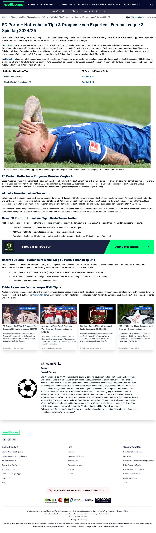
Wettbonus (6, 17)
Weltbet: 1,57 (88, 76)
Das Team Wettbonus (76, 456)
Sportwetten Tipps (19, 17)
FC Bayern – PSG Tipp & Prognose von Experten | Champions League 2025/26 (20, 328)
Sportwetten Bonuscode (94, 11)
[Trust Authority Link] (76, 500)
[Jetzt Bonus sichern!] (132, 247)
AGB (125, 483)
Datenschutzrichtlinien (131, 474)
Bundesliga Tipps (8, 469)
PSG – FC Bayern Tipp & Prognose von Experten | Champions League (135, 328)
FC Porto (9, 45)
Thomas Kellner (134, 348)
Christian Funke (138, 17)
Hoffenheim (10, 59)
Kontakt (71, 469)
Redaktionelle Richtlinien (132, 452)
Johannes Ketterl (18, 348)
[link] (41, 247)
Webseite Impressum (75, 465)
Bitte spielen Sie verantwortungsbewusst (138, 461)
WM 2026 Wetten (130, 4)
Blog (3, 483)
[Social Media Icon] (4, 439)
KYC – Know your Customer (133, 469)
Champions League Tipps (11, 474)
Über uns (71, 452)
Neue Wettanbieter (59, 11)
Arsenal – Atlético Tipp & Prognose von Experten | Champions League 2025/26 (56, 329)
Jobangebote (73, 461)
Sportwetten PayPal (9, 465)
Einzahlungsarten (65, 4)
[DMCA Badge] (51, 500)
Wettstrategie (98, 4)
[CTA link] (9, 247)
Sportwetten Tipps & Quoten (12, 452)
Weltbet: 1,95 (88, 82)
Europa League (34, 17)
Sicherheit (127, 456)
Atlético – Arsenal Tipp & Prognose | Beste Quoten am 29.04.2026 (96, 328)
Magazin (76, 11)
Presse (70, 474)
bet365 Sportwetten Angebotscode (15, 456)
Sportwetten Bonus (40, 294)
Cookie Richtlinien (130, 478)
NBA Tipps (6, 478)
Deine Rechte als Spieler (132, 465)
